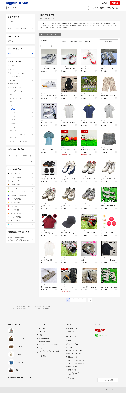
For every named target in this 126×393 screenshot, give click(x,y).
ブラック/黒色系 (20, 174)
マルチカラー (20, 224)
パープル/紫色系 (20, 199)
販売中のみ (64, 41)
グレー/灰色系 (20, 181)
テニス (21, 102)
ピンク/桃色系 (20, 206)
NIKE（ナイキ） (45, 34)
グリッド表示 (84, 41)
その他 (63, 147)
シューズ (43, 66)
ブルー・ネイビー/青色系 (20, 195)
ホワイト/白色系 (20, 177)
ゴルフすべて (22, 109)
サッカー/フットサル (21, 98)
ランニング (21, 130)
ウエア (103, 93)
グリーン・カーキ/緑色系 (20, 192)
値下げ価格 (20, 41)
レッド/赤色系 (20, 210)
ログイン (104, 3)
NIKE (20, 53)
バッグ (63, 93)
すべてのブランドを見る (15, 377)
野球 (21, 94)
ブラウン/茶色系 (20, 184)
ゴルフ (57, 34)
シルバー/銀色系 (20, 217)
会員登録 (115, 3)
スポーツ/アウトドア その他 (21, 141)
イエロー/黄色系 (20, 202)
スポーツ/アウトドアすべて (21, 91)
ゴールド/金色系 (20, 220)
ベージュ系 (20, 188)
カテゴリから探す (98, 8)
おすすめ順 (73, 41)
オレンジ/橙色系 (20, 213)
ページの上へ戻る (107, 380)
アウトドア (21, 138)
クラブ (103, 66)
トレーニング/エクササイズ (21, 134)
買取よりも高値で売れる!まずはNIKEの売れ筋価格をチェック (20, 239)
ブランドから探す (112, 8)
